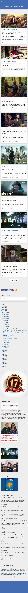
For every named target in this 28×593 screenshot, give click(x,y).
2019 (3, 351)
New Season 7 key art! (8, 169)
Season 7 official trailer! (9, 200)
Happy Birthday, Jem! (8, 101)
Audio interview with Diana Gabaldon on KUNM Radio (15, 330)
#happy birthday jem (15, 99)
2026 (3, 306)
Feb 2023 (5, 344)
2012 (3, 361)
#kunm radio (13, 61)
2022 (3, 347)
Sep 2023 (5, 318)
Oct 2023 (5, 316)
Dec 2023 (5, 312)
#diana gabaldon (6, 29)
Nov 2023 (5, 314)
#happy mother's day (15, 129)
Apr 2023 (5, 340)
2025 (3, 308)
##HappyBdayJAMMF (7, 264)
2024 (3, 309)
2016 (3, 355)
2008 (3, 366)
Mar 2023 (5, 342)
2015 (3, 357)
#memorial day (14, 29)
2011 (3, 362)
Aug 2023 (5, 320)
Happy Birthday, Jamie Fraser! (10, 266)
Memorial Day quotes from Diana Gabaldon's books (15, 329)
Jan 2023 (5, 346)
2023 (3, 310)
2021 (3, 349)
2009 (3, 365)
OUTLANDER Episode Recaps (9, 233)
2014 (3, 358)
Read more (20, 39)
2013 (3, 359)
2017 (3, 354)
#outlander (13, 166)
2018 (3, 353)
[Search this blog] (14, 298)
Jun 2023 (5, 324)
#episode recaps (14, 230)
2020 (3, 350)
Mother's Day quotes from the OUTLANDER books (14, 332)
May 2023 (5, 326)
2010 (3, 363)
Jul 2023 (5, 322)
